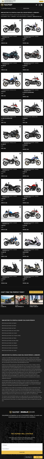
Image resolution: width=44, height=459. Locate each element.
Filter (38, 457)
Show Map (28, 457)
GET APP (41, 1)
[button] (11, 31)
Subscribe (22, 452)
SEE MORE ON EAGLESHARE (36, 292)
